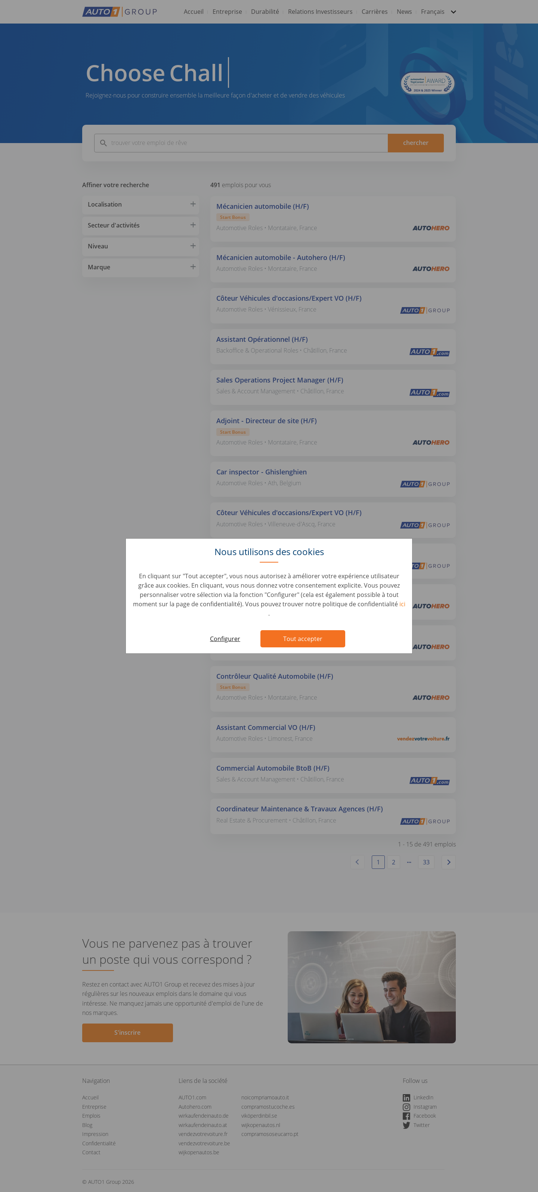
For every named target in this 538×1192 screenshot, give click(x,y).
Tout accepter (302, 639)
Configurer (225, 639)
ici (402, 604)
